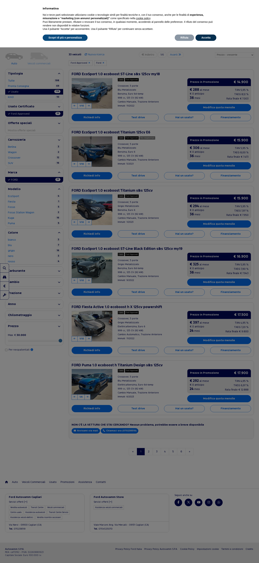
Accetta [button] (206, 37)
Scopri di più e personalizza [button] (65, 37)
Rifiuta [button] (184, 37)
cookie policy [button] (143, 18)
